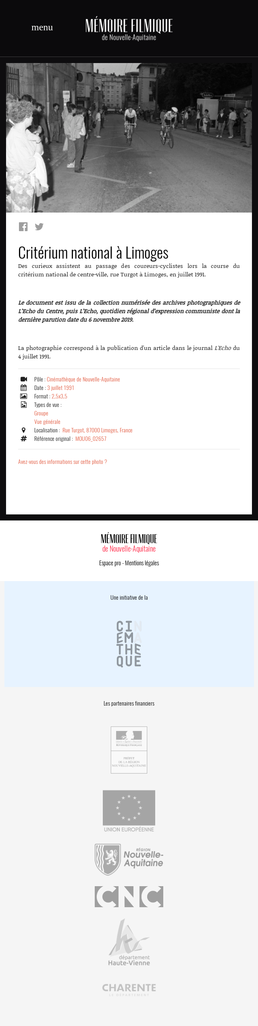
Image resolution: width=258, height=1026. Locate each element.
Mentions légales (142, 563)
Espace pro (110, 563)
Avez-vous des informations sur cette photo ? (62, 462)
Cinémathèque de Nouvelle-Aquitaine (83, 379)
